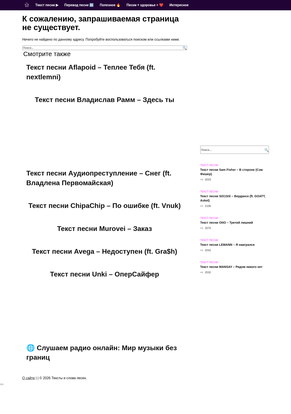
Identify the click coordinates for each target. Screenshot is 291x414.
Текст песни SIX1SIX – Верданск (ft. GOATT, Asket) (233, 198)
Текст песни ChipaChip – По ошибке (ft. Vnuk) (104, 206)
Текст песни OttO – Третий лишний (226, 222)
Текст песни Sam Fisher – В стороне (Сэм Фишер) (231, 172)
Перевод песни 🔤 (79, 5)
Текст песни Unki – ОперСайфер (104, 276)
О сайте (28, 380)
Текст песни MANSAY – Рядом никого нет (231, 267)
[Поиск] (184, 48)
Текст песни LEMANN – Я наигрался (227, 244)
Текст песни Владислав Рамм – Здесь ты (104, 100)
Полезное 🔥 (110, 5)
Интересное (178, 5)
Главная (26, 5)
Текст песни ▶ (46, 5)
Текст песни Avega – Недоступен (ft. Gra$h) (104, 253)
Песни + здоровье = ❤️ (145, 5)
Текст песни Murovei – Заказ (104, 230)
